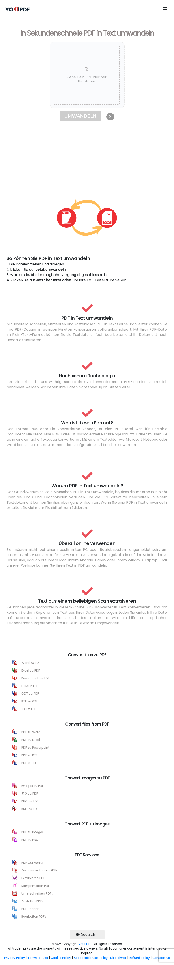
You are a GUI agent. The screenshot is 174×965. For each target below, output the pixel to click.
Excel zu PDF (30, 670)
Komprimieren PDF (35, 886)
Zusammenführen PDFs (39, 870)
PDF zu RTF (29, 755)
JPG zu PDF (29, 793)
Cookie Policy (61, 958)
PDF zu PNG (29, 840)
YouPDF (84, 944)
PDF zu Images (32, 832)
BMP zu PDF (29, 809)
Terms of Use (38, 958)
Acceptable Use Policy (91, 958)
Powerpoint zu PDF (35, 678)
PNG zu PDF (29, 801)
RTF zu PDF (29, 701)
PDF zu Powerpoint (35, 747)
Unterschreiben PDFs (37, 893)
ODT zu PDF (30, 693)
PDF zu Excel (30, 740)
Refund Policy (139, 958)
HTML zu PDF (30, 686)
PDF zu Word (30, 732)
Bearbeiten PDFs (33, 916)
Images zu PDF (32, 786)
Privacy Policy (14, 958)
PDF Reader (30, 909)
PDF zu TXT (29, 763)
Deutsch (85, 934)
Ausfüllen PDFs (32, 901)
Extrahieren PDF (33, 878)
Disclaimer (118, 958)
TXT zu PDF (29, 709)
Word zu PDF (30, 663)
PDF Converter (32, 862)
